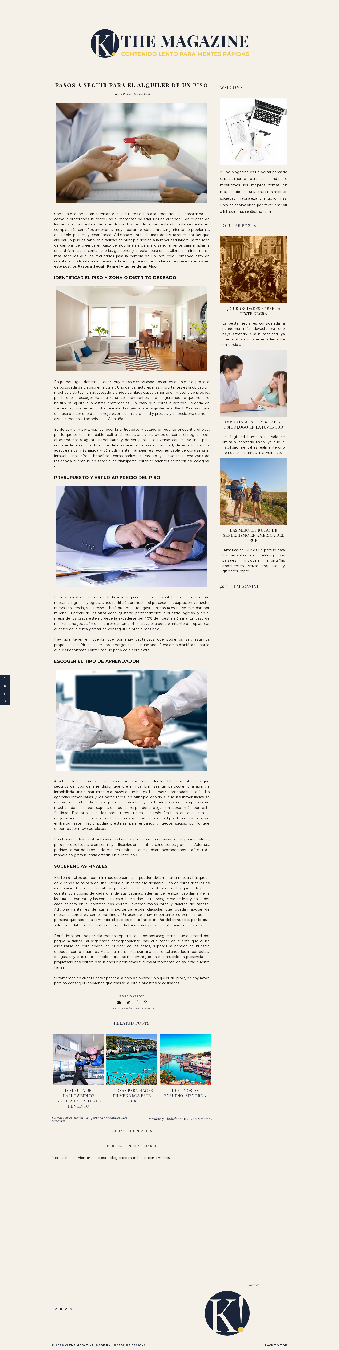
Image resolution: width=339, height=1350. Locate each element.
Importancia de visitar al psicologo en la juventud (253, 424)
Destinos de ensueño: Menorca (185, 1092)
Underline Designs (129, 1344)
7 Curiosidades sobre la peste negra (254, 311)
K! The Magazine (79, 1344)
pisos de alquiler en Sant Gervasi (165, 408)
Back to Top (276, 1344)
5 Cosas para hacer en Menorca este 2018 (132, 1095)
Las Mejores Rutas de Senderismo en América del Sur (253, 535)
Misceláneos (144, 1008)
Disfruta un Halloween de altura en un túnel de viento (78, 1097)
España (127, 1008)
